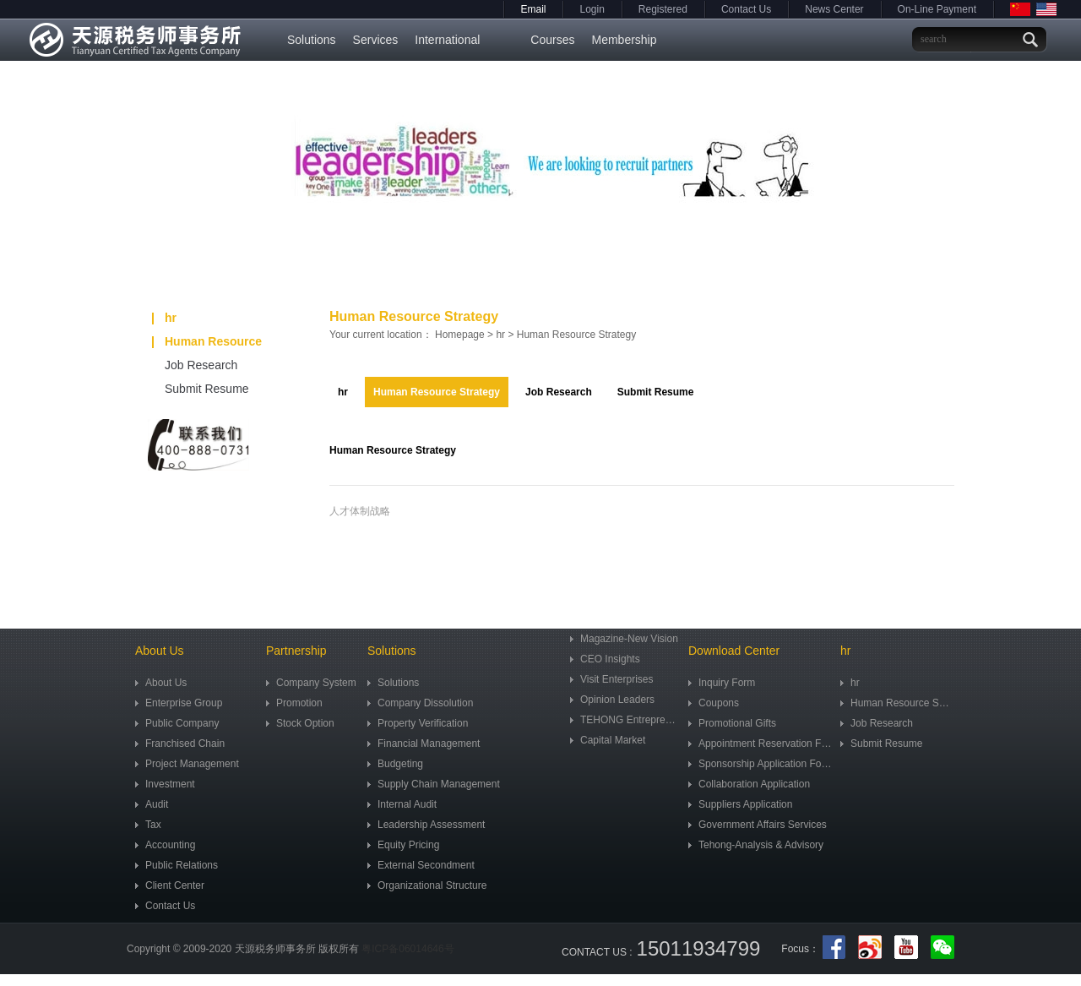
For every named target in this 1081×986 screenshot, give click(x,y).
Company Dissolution (420, 703)
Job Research (182, 365)
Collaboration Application (749, 784)
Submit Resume (188, 388)
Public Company (177, 723)
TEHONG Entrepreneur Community (625, 720)
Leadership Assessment (426, 825)
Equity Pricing (403, 845)
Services (376, 39)
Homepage (460, 334)
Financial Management (423, 743)
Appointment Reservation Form (760, 743)
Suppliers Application (740, 804)
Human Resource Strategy (207, 344)
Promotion (294, 703)
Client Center (169, 885)
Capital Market (607, 740)
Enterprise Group (178, 703)
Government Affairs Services (757, 825)
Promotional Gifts (732, 723)
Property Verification (417, 723)
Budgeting (395, 764)
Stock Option (300, 723)
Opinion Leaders (612, 699)
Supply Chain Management (433, 784)
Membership (623, 39)
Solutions (311, 39)
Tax (148, 825)
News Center (834, 9)
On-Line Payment (937, 9)
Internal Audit (402, 804)
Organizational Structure (426, 885)
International (447, 39)
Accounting (165, 845)
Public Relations (176, 865)
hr (164, 317)
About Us (161, 683)
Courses (552, 39)
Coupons (713, 703)
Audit (151, 804)
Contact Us (746, 9)
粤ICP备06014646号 (407, 949)
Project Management (187, 764)
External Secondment (421, 865)
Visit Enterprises (611, 679)
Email (533, 9)
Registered (662, 9)
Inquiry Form (721, 683)
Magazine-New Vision (624, 639)
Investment (165, 784)
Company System (311, 683)
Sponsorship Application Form (760, 764)
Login (591, 9)
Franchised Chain (180, 743)
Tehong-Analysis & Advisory (755, 845)
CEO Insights (605, 659)
